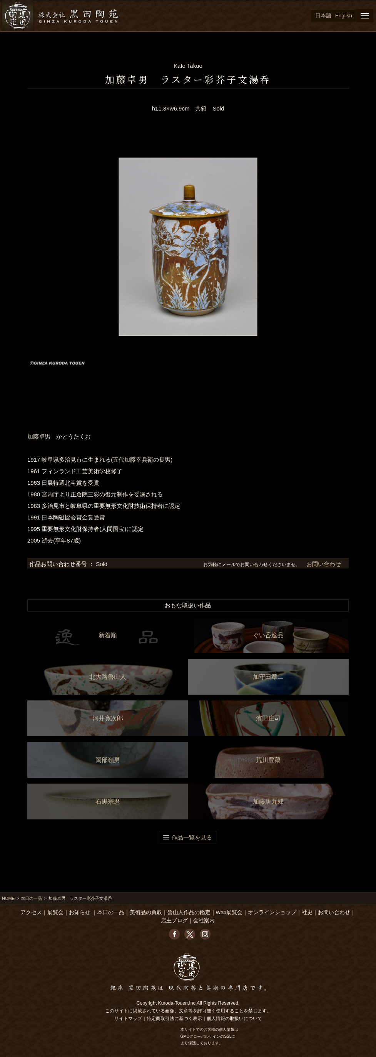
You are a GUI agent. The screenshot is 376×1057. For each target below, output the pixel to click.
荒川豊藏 (268, 760)
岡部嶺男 (107, 760)
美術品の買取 (146, 912)
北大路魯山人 (107, 676)
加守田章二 (268, 676)
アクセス (31, 912)
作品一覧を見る (192, 837)
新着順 (108, 635)
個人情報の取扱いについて (234, 1018)
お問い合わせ (323, 564)
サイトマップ (128, 1018)
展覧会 (55, 912)
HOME (8, 898)
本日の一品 (31, 898)
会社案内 (204, 920)
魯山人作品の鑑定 (189, 912)
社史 (307, 912)
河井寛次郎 (107, 718)
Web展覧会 (229, 912)
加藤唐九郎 (268, 801)
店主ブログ (174, 920)
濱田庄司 (268, 718)
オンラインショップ (272, 912)
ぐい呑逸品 (268, 635)
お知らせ (79, 912)
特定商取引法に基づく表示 (174, 1018)
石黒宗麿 (107, 801)
